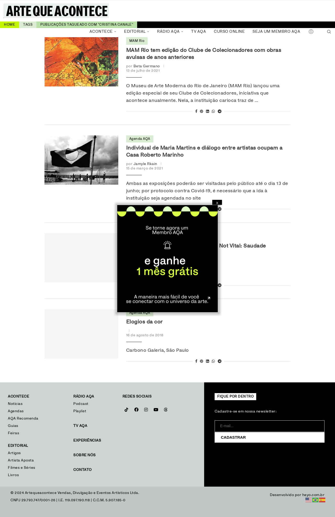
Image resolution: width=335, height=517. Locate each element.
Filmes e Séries (21, 468)
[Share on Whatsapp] (213, 111)
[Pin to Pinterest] (201, 111)
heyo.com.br (313, 495)
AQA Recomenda (23, 418)
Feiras (13, 433)
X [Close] (217, 203)
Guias (13, 426)
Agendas (16, 411)
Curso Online (229, 32)
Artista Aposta (21, 460)
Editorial (135, 32)
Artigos (14, 453)
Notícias (16, 404)
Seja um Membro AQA (276, 32)
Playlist (79, 411)
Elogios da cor (144, 321)
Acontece (101, 32)
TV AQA (198, 32)
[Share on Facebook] (196, 111)
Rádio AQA (168, 32)
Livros (13, 475)
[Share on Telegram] (220, 111)
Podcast (80, 404)
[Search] (329, 31)
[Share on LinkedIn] (207, 111)
